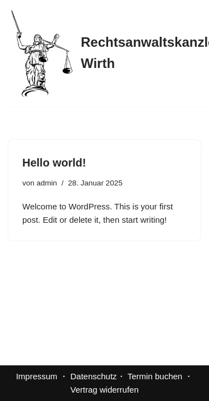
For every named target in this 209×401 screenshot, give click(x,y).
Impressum (36, 376)
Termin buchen (155, 376)
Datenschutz (93, 376)
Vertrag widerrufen (104, 389)
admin (47, 183)
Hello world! (54, 163)
